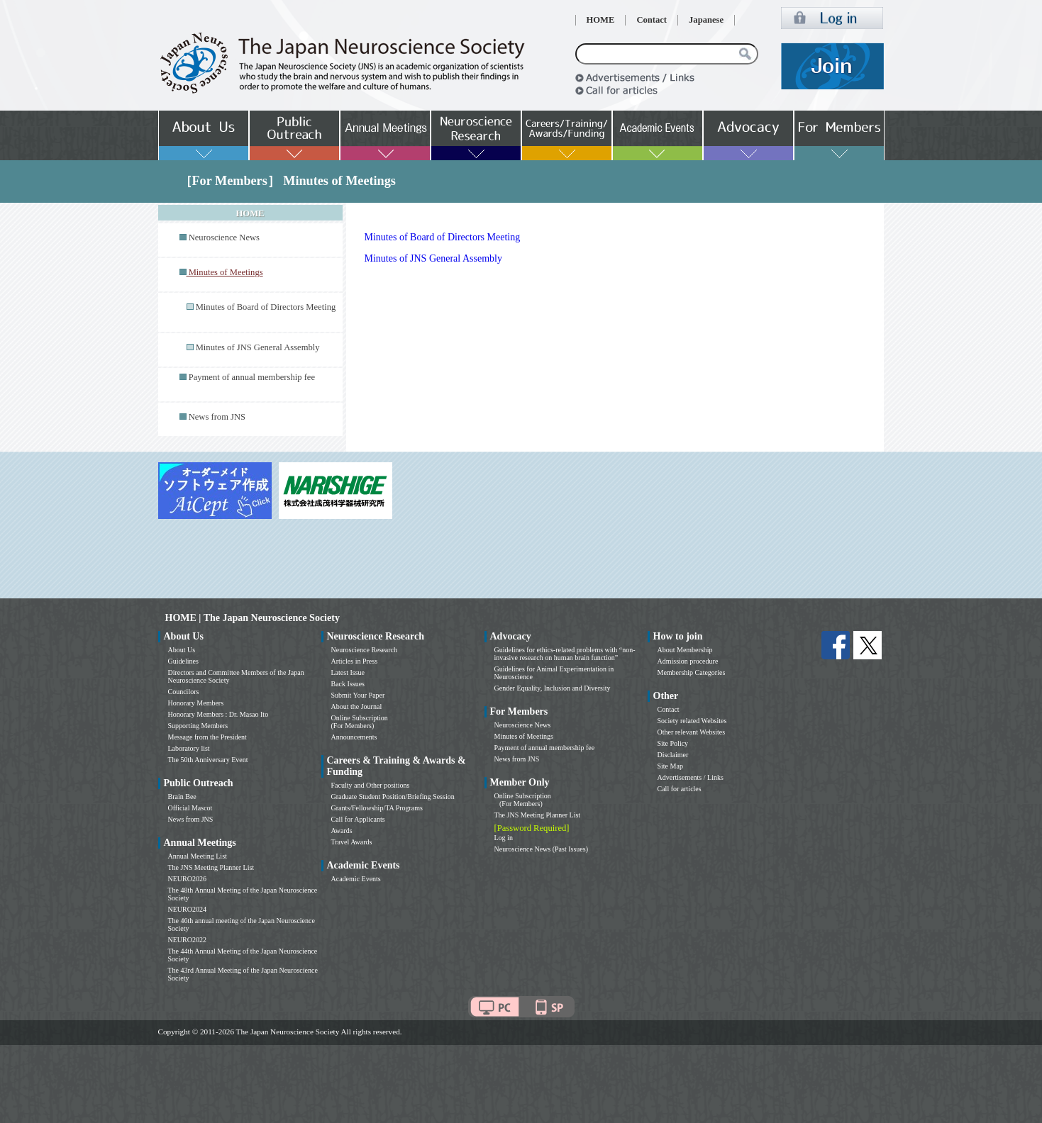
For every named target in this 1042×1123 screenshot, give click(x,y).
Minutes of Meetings (523, 736)
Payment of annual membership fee (252, 377)
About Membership (685, 650)
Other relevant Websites (692, 732)
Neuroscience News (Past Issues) (541, 849)
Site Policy (673, 743)
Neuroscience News (224, 237)
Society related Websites (692, 721)
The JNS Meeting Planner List (211, 867)
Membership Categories (692, 672)
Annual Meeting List (197, 856)
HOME (601, 20)
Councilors (183, 691)
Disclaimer (673, 755)
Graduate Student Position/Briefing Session (393, 796)
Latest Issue (348, 672)
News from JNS (217, 417)
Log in (503, 838)
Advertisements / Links (691, 777)
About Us (182, 650)
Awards (342, 830)
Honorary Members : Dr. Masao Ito (218, 714)
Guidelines (183, 661)
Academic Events (356, 879)
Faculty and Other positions (370, 785)
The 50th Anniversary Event (208, 760)
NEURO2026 (187, 879)
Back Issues (348, 684)
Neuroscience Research (364, 650)
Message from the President (207, 737)
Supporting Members (198, 726)
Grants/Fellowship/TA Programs (377, 808)
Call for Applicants (358, 819)
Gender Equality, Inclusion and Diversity (552, 688)
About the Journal (356, 706)
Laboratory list (189, 748)
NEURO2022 (187, 940)
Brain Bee (182, 796)
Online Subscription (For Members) (359, 722)
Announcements (354, 737)
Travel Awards (351, 842)
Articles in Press (354, 661)
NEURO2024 (187, 909)
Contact (651, 20)
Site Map (670, 766)
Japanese (706, 20)
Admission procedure (688, 661)
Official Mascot (190, 808)
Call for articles (680, 789)
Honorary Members (196, 703)
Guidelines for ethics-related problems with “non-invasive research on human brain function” (565, 653)
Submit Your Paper (358, 695)
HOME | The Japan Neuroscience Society (252, 618)
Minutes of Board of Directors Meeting (266, 307)
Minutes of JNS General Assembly (258, 347)
